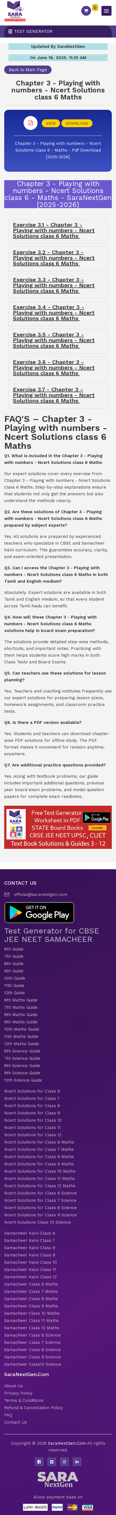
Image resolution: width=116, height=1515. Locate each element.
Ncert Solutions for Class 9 (32, 1113)
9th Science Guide (22, 1072)
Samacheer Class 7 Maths (31, 1291)
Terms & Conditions (23, 1400)
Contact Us (15, 1422)
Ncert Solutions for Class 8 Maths (39, 1156)
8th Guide (14, 963)
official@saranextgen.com (40, 894)
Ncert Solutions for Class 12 (32, 1134)
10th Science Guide (23, 1080)
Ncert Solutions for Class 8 (32, 1105)
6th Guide (14, 949)
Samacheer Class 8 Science (32, 1349)
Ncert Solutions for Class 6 (32, 1091)
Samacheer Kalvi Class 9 (29, 1255)
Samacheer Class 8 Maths (31, 1298)
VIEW (51, 123)
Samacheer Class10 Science (32, 1364)
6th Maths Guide (21, 1000)
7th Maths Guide (21, 1007)
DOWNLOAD (77, 123)
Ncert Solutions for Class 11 (32, 1127)
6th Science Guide (22, 1051)
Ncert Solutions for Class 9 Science (40, 1214)
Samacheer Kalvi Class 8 (29, 1247)
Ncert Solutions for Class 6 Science (40, 1193)
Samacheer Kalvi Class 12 (30, 1276)
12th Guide (14, 992)
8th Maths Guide (21, 1014)
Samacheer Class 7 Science (32, 1342)
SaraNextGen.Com (67, 1443)
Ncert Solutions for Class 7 (32, 1098)
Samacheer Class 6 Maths (31, 1284)
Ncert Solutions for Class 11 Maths (39, 1178)
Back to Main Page (28, 69)
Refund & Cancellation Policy (33, 1407)
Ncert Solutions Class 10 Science (37, 1222)
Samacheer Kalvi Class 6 (29, 1233)
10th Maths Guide (21, 1029)
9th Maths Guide (21, 1021)
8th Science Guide (22, 1065)
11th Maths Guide (21, 1036)
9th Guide (14, 970)
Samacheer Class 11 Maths (31, 1320)
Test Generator (33, 31)
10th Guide (14, 978)
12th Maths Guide (21, 1043)
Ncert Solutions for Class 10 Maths (40, 1171)
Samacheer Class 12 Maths (31, 1327)
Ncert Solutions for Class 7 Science (40, 1200)
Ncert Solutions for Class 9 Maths (39, 1164)
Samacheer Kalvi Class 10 (30, 1262)
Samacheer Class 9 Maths (31, 1306)
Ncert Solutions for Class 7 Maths (39, 1149)
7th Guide (14, 956)
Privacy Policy (18, 1393)
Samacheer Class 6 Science (32, 1335)
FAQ (8, 1415)
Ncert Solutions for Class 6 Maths (39, 1142)
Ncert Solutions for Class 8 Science (40, 1207)
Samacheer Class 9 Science (32, 1357)
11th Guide (14, 985)
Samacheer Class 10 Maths (32, 1313)
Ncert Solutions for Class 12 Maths (39, 1185)
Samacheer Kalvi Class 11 (30, 1269)
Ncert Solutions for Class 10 (33, 1120)
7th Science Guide (22, 1058)
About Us (13, 1385)
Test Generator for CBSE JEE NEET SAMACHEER (51, 935)
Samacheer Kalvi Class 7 (29, 1240)
